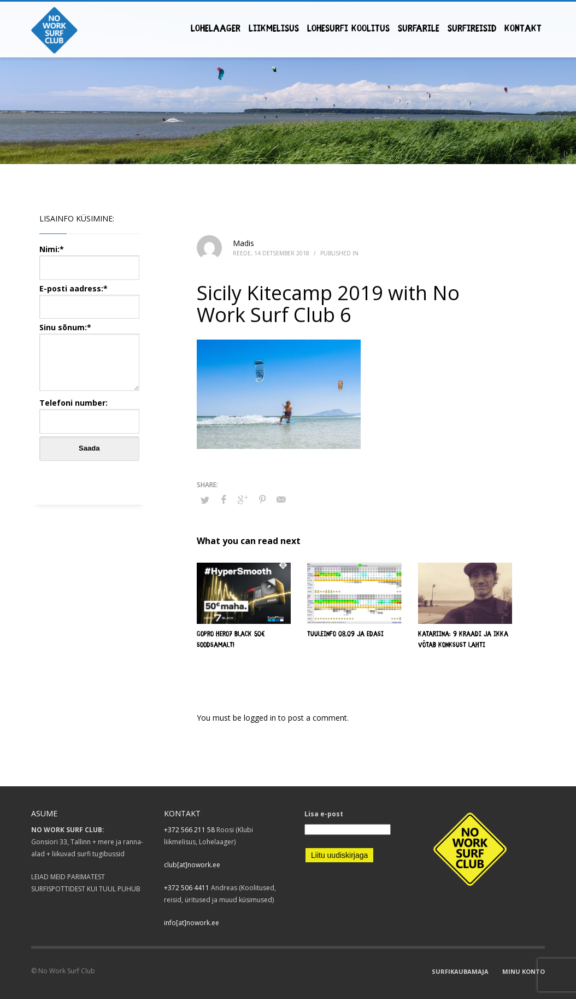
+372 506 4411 (186, 887)
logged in (261, 717)
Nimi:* (89, 258)
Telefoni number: (89, 411)
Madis (243, 243)
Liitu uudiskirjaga (339, 855)
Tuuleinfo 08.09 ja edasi (345, 634)
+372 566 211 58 (189, 829)
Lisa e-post (323, 814)
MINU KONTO (523, 971)
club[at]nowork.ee (192, 864)
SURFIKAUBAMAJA (460, 971)
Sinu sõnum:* (89, 357)
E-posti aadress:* (89, 297)
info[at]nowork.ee (191, 922)
